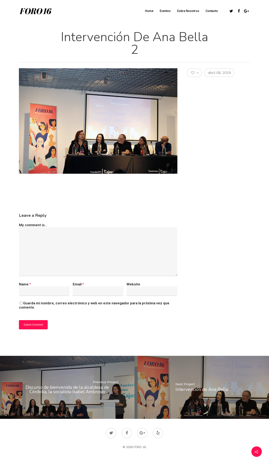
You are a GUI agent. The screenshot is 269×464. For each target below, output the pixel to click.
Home (149, 11)
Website (133, 284)
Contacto (212, 11)
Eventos (165, 11)
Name (25, 284)
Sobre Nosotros (188, 11)
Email (78, 284)
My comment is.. (33, 225)
